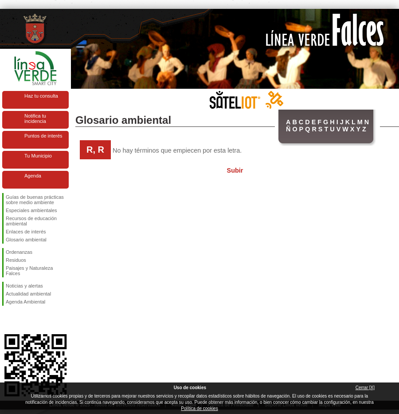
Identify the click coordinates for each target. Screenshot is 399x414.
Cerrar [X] (365, 387)
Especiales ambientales (31, 210)
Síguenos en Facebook (7, 320)
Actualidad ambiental (28, 293)
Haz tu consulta (41, 96)
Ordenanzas (19, 252)
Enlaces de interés (26, 231)
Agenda (32, 175)
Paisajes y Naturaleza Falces (29, 270)
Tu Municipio (38, 155)
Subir (235, 170)
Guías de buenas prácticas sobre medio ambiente (35, 199)
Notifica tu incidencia (35, 118)
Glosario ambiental (26, 239)
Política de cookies (199, 408)
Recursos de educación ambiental (31, 221)
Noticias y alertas (24, 285)
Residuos (16, 260)
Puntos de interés (43, 135)
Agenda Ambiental (25, 301)
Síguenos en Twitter (22, 320)
